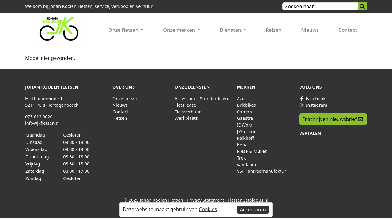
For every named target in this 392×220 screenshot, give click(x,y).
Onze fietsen (125, 98)
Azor (242, 98)
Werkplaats (186, 118)
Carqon (244, 112)
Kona (242, 145)
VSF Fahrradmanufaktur (261, 171)
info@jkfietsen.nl (42, 123)
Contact (347, 30)
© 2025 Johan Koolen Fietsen (153, 200)
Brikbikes (246, 105)
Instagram (313, 105)
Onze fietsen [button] (124, 30)
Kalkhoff (245, 138)
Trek (241, 158)
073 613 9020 (39, 116)
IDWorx (245, 125)
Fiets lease (185, 105)
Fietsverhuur (188, 112)
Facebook (312, 98)
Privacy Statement (205, 200)
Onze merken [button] (179, 30)
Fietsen (119, 118)
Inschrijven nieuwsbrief (333, 119)
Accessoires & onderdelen (201, 98)
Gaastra (245, 118)
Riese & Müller (252, 151)
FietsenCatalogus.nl (248, 200)
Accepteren (253, 209)
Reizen (274, 30)
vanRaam (246, 164)
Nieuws (310, 30)
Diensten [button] (231, 30)
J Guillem (246, 131)
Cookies (208, 209)
